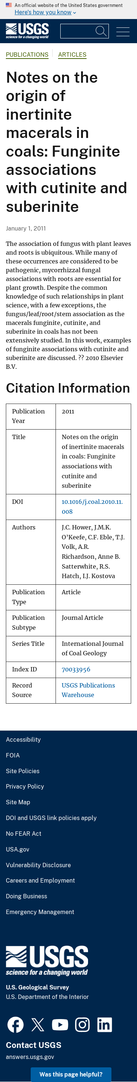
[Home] (27, 37)
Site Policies (22, 771)
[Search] (101, 31)
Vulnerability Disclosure (38, 865)
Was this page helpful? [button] (71, 1074)
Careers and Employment (40, 880)
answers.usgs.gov (30, 1056)
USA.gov (17, 849)
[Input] (84, 31)
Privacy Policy (25, 786)
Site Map (18, 802)
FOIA (13, 755)
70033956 (76, 669)
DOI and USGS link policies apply (51, 818)
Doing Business (26, 896)
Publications (27, 54)
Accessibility (23, 740)
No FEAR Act (23, 834)
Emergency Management (40, 912)
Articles (72, 54)
